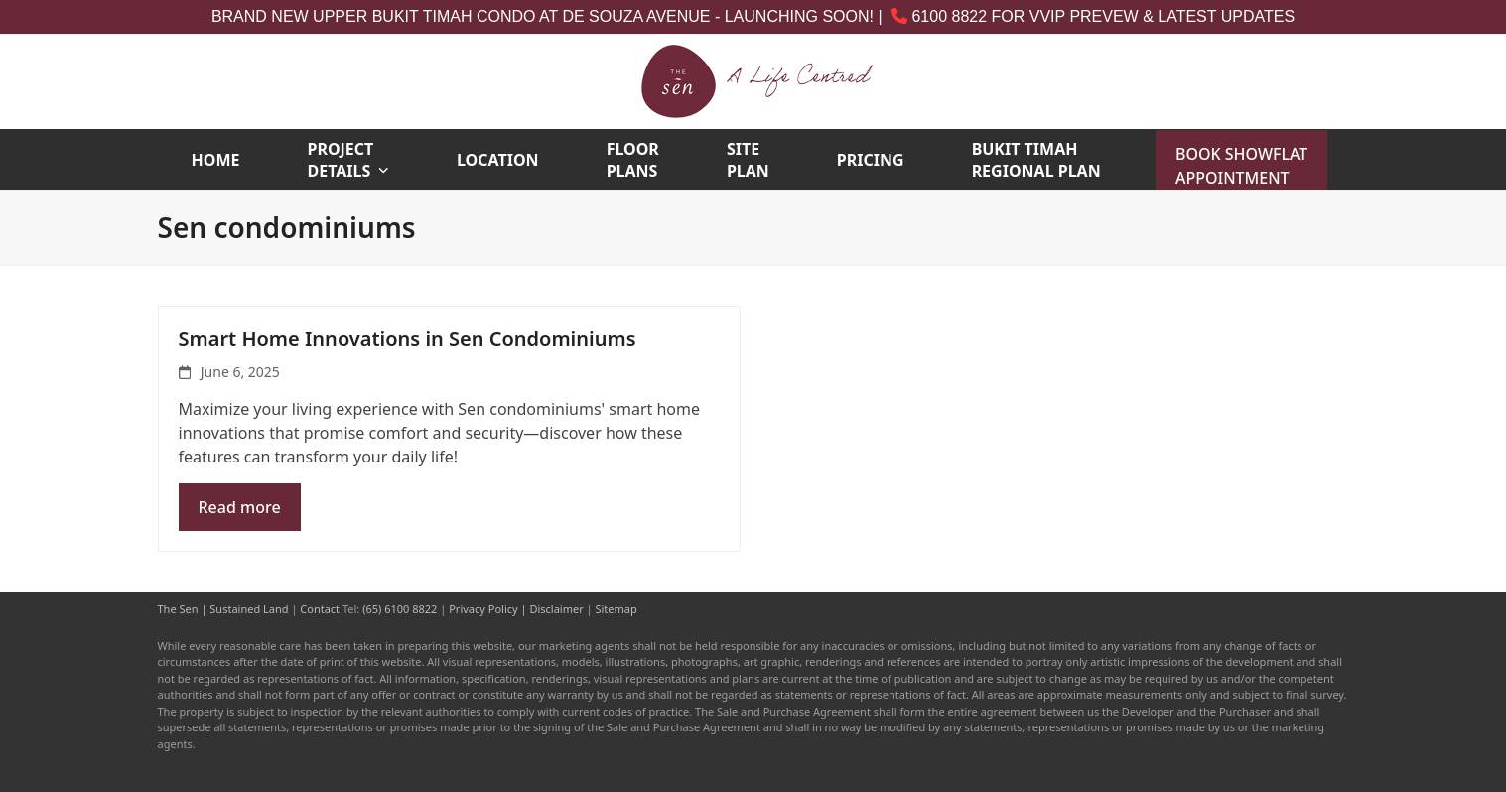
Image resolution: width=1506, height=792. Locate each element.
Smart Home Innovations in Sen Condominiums (407, 339)
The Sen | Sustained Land (223, 608)
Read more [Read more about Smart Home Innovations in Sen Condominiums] (240, 507)
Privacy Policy (483, 608)
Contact (320, 608)
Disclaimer (556, 608)
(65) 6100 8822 (399, 608)
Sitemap (615, 608)
